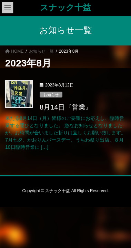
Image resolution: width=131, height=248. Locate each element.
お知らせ (51, 95)
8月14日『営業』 (66, 107)
